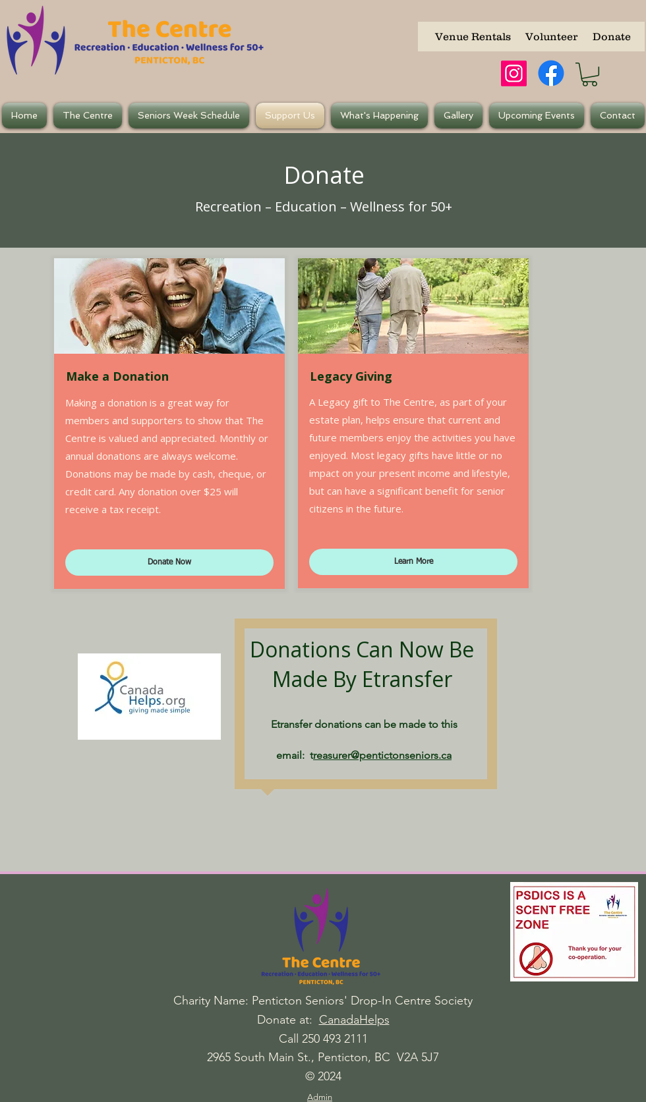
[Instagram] (514, 73)
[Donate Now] (169, 562)
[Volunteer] (551, 36)
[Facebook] (551, 73)
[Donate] (612, 36)
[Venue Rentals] (473, 36)
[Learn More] (413, 562)
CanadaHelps (354, 1019)
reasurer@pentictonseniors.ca (382, 755)
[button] (589, 74)
